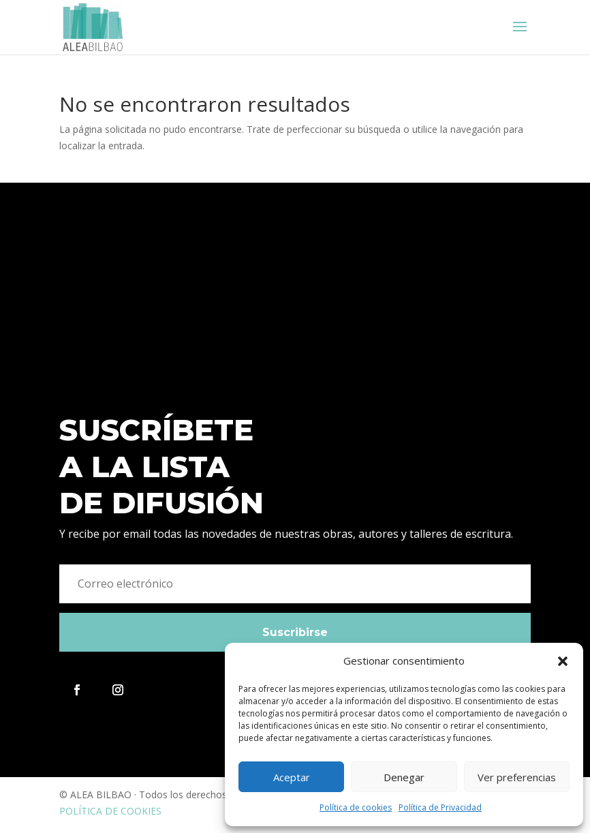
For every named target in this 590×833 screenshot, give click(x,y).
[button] (563, 661)
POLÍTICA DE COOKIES (110, 810)
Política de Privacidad (440, 807)
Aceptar (291, 777)
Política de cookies (356, 807)
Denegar (404, 777)
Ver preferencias (517, 777)
